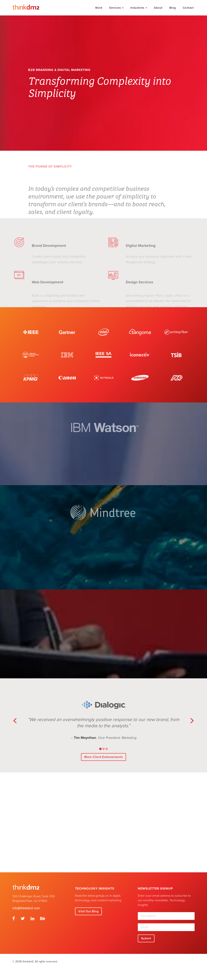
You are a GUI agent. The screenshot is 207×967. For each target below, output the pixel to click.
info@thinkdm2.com (26, 905)
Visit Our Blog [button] (88, 909)
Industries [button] (138, 7)
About (158, 7)
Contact (188, 7)
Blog (172, 7)
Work (98, 7)
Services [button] (116, 7)
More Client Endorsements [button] (103, 755)
